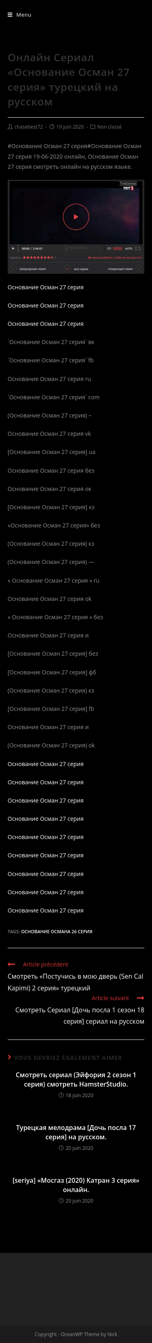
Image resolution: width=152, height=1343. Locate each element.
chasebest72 (29, 126)
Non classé (109, 126)
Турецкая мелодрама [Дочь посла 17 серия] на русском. (76, 1132)
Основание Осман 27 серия (46, 287)
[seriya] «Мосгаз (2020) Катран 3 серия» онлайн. (76, 1185)
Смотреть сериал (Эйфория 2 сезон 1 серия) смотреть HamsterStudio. (76, 1079)
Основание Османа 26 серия (56, 931)
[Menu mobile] (20, 14)
